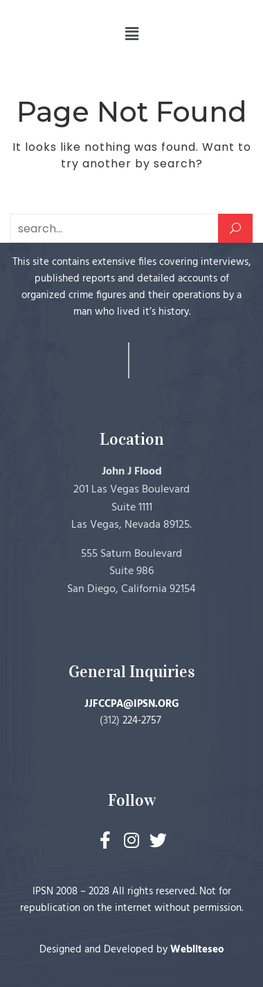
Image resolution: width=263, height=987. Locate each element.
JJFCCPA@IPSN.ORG (131, 704)
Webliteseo (197, 949)
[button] (131, 34)
